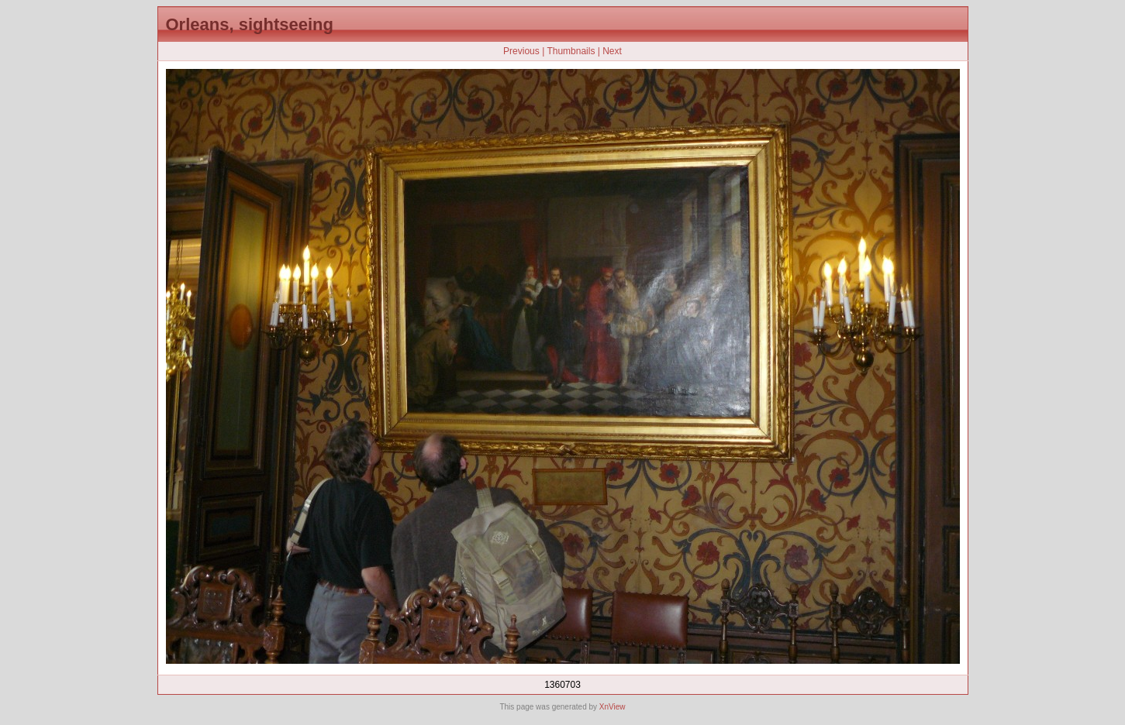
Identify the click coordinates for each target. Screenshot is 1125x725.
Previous (521, 51)
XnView (612, 707)
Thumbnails (571, 51)
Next (612, 51)
